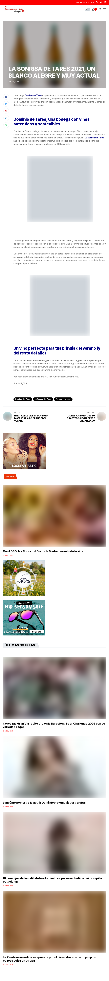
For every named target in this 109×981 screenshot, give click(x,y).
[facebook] (97, 2)
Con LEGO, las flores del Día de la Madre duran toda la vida (43, 551)
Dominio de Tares (22, 399)
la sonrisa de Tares (43, 399)
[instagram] (105, 2)
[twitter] (101, 2)
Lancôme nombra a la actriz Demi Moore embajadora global (44, 802)
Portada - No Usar (63, 399)
